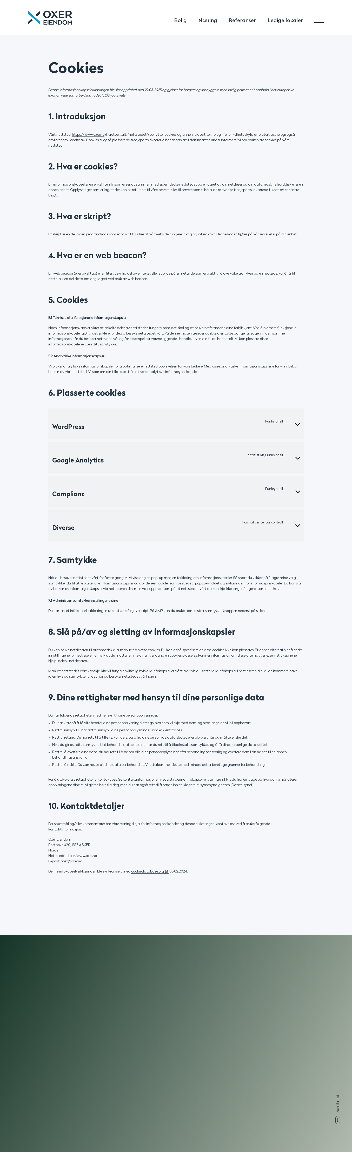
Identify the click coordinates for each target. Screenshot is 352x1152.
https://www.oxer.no (88, 135)
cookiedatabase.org (147, 872)
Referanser (242, 20)
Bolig (180, 20)
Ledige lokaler (285, 20)
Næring (207, 20)
